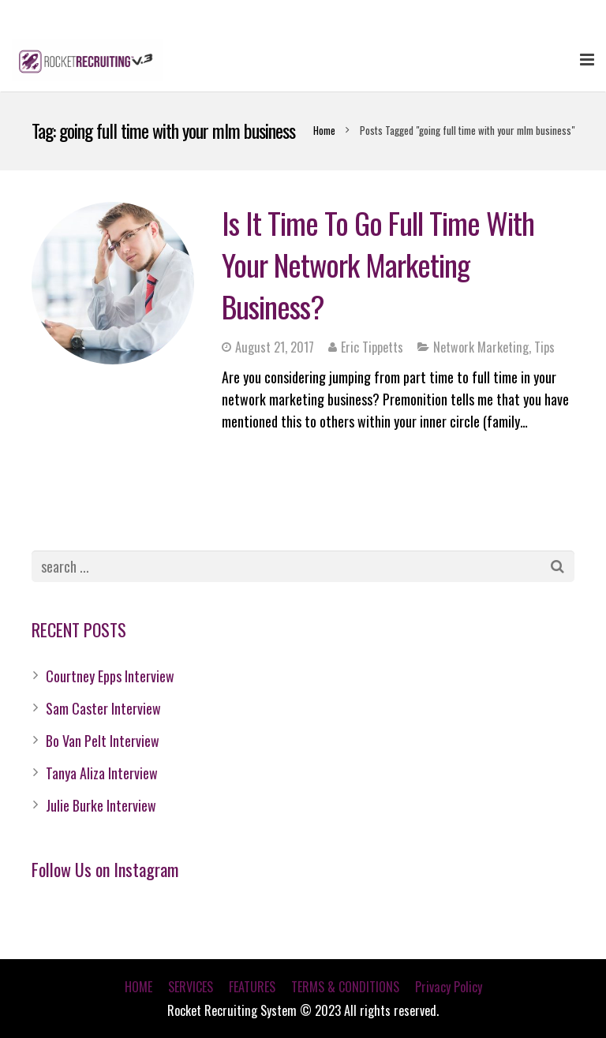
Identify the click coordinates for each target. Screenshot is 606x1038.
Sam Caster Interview (103, 708)
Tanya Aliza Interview (102, 773)
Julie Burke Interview (101, 805)
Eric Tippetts (372, 347)
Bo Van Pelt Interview (102, 740)
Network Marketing (481, 347)
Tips (544, 347)
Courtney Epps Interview (110, 676)
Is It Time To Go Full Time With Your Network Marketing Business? (378, 264)
